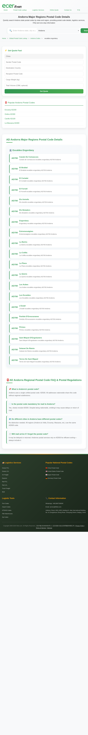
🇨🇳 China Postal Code (52, 468)
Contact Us (67, 10)
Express (4, 478)
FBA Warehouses (7, 513)
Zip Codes (5, 517)
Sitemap (49, 528)
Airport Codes (6, 507)
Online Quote (54, 10)
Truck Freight (6, 488)
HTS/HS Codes (6, 510)
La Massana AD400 (12, 123)
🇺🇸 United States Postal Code (55, 471)
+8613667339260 (58, 503)
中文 (78, 10)
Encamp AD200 (10, 110)
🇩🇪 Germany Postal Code (53, 478)
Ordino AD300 (10, 114)
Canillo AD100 (10, 119)
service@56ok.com (55, 507)
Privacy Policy (80, 526)
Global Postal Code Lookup (18, 38)
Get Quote (44, 91)
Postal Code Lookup (20, 10)
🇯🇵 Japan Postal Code (52, 475)
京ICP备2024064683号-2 (44, 526)
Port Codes (5, 503)
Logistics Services (38, 10)
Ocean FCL (5, 468)
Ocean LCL (5, 471)
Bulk (3, 492)
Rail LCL (4, 485)
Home (6, 10)
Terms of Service (41, 528)
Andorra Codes (35, 38)
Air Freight (5, 475)
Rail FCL (4, 481)
